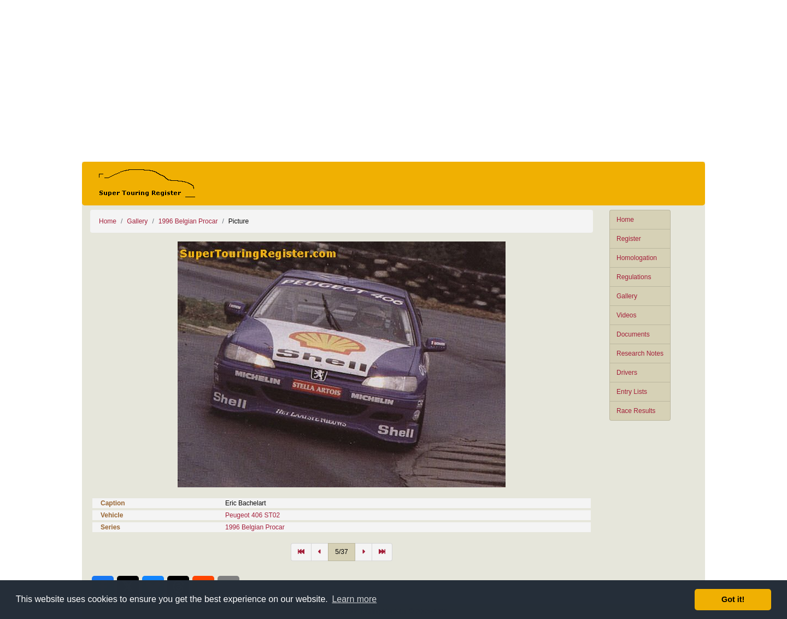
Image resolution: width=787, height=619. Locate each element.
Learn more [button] (354, 599)
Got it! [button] (732, 599)
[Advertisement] (393, 80)
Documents (633, 334)
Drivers (626, 372)
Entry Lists (631, 392)
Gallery (626, 296)
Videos (626, 315)
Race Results (635, 411)
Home (625, 219)
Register (628, 239)
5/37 (341, 552)
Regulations (633, 277)
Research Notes (639, 353)
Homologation (636, 258)
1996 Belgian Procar (188, 221)
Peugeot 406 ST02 (252, 515)
